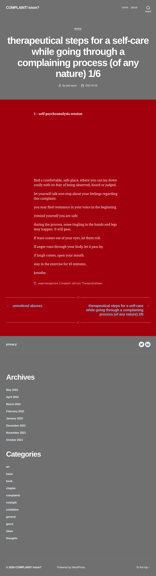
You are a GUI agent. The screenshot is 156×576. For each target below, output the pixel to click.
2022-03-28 (91, 85)
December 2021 (16, 425)
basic (9, 473)
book (78, 28)
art (7, 466)
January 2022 (14, 418)
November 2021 (16, 432)
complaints (13, 495)
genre (9, 524)
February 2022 (15, 411)
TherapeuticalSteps (92, 283)
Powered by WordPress (71, 567)
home (125, 7)
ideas (9, 531)
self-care (76, 283)
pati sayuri (71, 85)
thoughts (12, 538)
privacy (11, 344)
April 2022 (12, 397)
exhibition (12, 509)
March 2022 (13, 404)
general (11, 516)
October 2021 (14, 439)
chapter (11, 488)
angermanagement (48, 283)
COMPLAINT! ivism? (22, 7)
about (134, 7)
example (11, 502)
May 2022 (12, 389)
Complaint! (65, 283)
